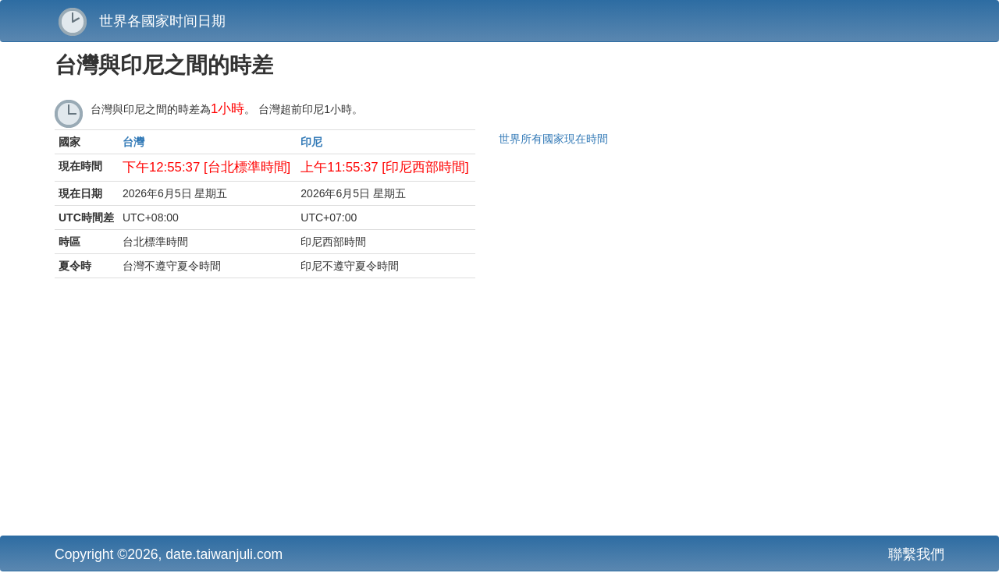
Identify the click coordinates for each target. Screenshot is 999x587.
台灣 (133, 142)
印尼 (311, 142)
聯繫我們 (916, 554)
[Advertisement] (347, 411)
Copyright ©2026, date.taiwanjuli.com (169, 554)
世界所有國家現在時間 (553, 139)
